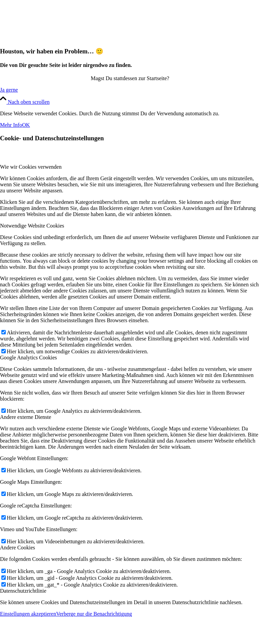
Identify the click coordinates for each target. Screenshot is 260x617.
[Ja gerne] (9, 90)
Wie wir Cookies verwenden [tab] (31, 167)
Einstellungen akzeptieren (28, 614)
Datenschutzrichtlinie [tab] (23, 591)
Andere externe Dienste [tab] (25, 417)
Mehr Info (11, 125)
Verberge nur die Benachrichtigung (94, 614)
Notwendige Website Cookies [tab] (32, 226)
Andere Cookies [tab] (17, 547)
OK (26, 125)
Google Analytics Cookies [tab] (28, 357)
